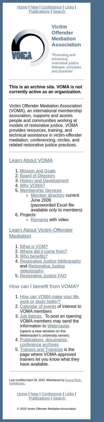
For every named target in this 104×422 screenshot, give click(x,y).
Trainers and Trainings (41, 349)
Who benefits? (34, 256)
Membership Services (41, 190)
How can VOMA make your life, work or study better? (50, 299)
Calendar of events (38, 306)
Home (22, 7)
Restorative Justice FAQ (43, 275)
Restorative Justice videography (42, 268)
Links (69, 7)
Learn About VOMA (31, 160)
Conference (52, 7)
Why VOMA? (32, 185)
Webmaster (58, 326)
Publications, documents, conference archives (44, 342)
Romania (39, 219)
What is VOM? (34, 246)
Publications (39, 11)
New (34, 7)
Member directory (47, 195)
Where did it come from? (43, 251)
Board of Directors (37, 175)
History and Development (44, 180)
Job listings (30, 316)
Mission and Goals (38, 171)
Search (59, 11)
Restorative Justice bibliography (50, 261)
